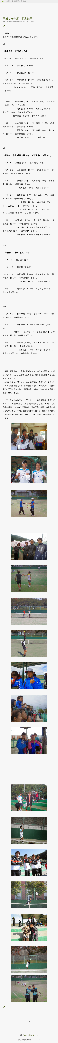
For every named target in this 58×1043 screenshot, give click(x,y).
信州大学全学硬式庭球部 (16, 1)
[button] (4, 26)
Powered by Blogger (29, 1035)
